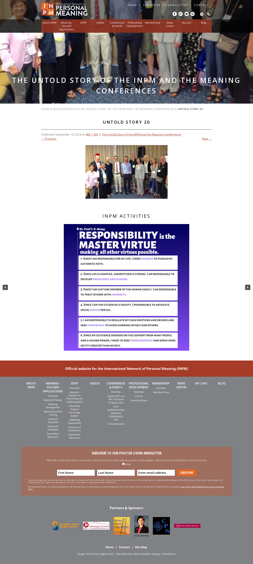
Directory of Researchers (74, 429)
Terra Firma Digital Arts (99, 554)
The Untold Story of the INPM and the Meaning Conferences (126, 109)
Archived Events (116, 423)
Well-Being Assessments (74, 421)
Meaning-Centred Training (53, 413)
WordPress (169, 554)
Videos (100, 22)
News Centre (170, 24)
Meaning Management (53, 406)
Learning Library (138, 400)
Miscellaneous (64, 109)
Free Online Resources (53, 435)
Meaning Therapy (53, 400)
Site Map (141, 547)
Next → (207, 139)
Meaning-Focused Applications (66, 26)
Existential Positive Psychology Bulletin (74, 410)
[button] (5, 287)
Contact (201, 5)
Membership (152, 22)
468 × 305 (92, 134)
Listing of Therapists (52, 420)
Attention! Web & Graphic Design (140, 554)
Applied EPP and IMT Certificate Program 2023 (116, 399)
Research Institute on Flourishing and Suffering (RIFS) (74, 397)
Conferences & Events (117, 24)
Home (132, 5)
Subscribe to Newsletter (165, 5)
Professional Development (135, 24)
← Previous (48, 139)
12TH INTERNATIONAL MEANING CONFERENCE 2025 (116, 413)
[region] (126, 287)
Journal (138, 396)
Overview (53, 395)
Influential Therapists (52, 428)
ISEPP (83, 22)
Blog (203, 22)
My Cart (186, 22)
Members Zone (161, 392)
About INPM (50, 22)
